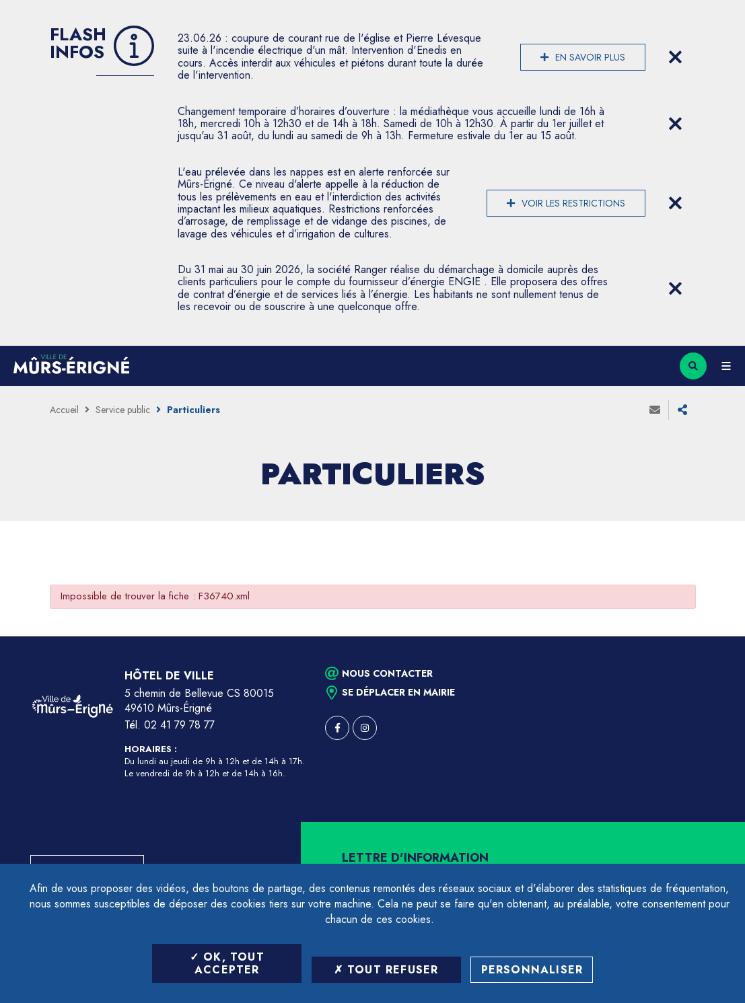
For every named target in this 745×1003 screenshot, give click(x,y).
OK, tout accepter (227, 963)
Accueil (64, 409)
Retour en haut (711, 636)
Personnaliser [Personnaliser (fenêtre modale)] (532, 969)
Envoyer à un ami (654, 410)
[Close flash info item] (676, 57)
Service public (123, 409)
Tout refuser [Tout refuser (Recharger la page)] (386, 969)
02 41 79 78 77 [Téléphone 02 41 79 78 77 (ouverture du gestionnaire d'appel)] (179, 725)
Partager (682, 410)
